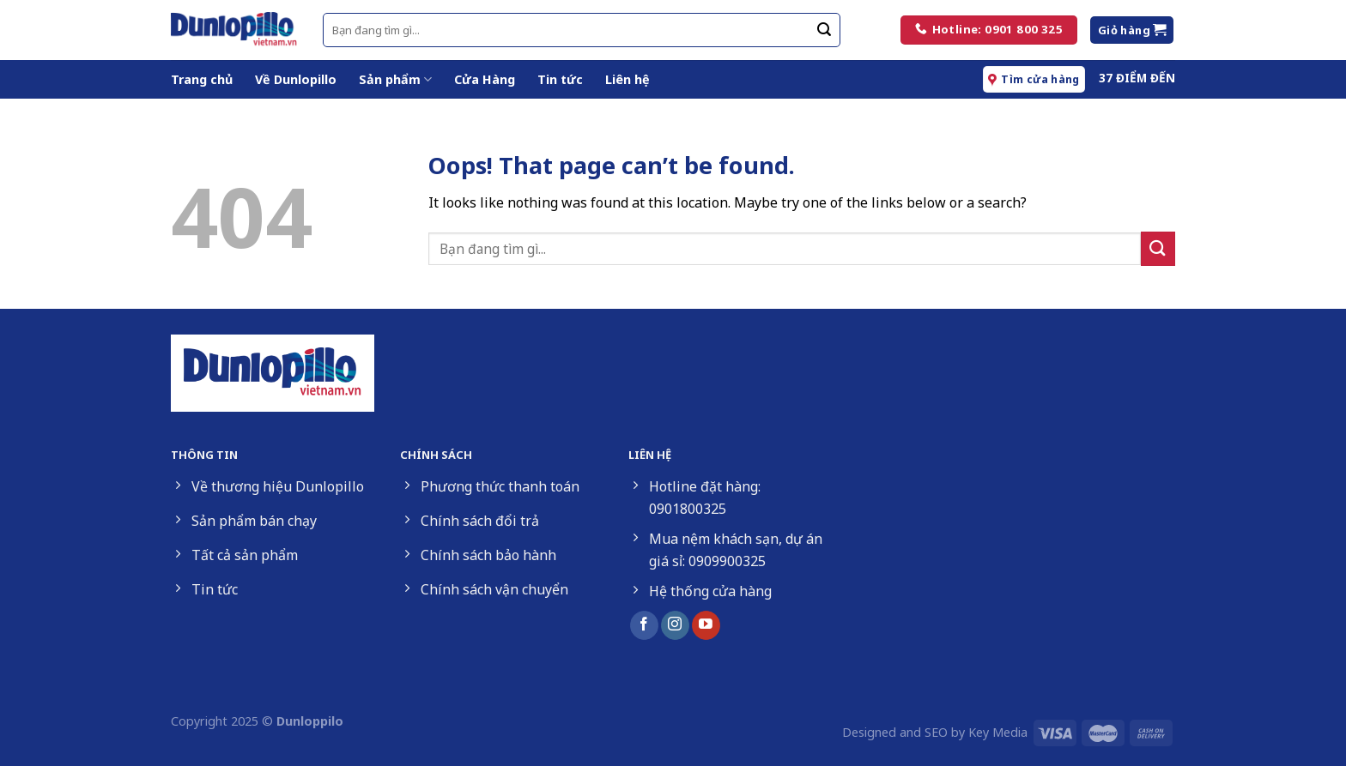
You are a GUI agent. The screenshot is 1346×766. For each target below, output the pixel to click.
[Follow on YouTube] (706, 625)
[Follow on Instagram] (675, 625)
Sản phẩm (395, 79)
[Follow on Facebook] (644, 625)
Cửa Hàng (484, 79)
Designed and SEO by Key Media (935, 732)
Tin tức (560, 79)
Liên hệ (627, 79)
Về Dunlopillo (295, 79)
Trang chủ (202, 79)
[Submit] (824, 30)
